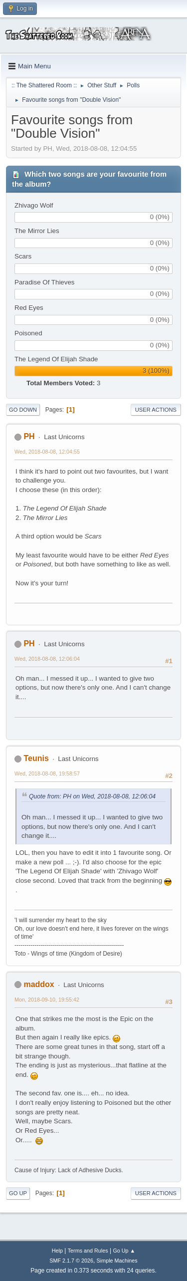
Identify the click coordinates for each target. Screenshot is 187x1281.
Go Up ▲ (124, 1251)
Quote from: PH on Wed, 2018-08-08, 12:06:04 (92, 796)
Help (57, 1251)
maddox (38, 984)
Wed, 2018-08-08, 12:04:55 (47, 452)
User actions (156, 410)
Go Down (23, 410)
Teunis (35, 758)
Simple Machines (117, 1261)
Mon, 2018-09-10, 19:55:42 (46, 1000)
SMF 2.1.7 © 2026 (71, 1261)
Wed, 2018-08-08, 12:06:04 (47, 659)
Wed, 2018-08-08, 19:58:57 (47, 773)
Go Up (18, 1193)
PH (28, 436)
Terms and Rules (88, 1251)
